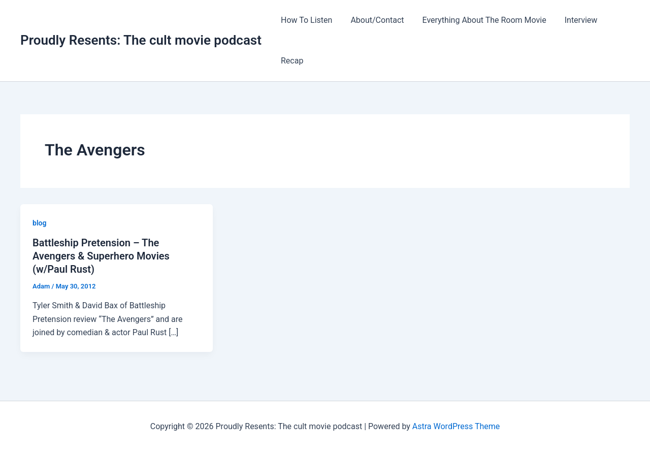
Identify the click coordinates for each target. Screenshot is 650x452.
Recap (291, 61)
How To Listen (305, 20)
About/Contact (374, 20)
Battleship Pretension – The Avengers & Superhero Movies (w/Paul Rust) (101, 256)
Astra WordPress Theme (456, 426)
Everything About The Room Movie (479, 20)
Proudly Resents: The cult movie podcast (141, 40)
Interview (574, 20)
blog (39, 223)
